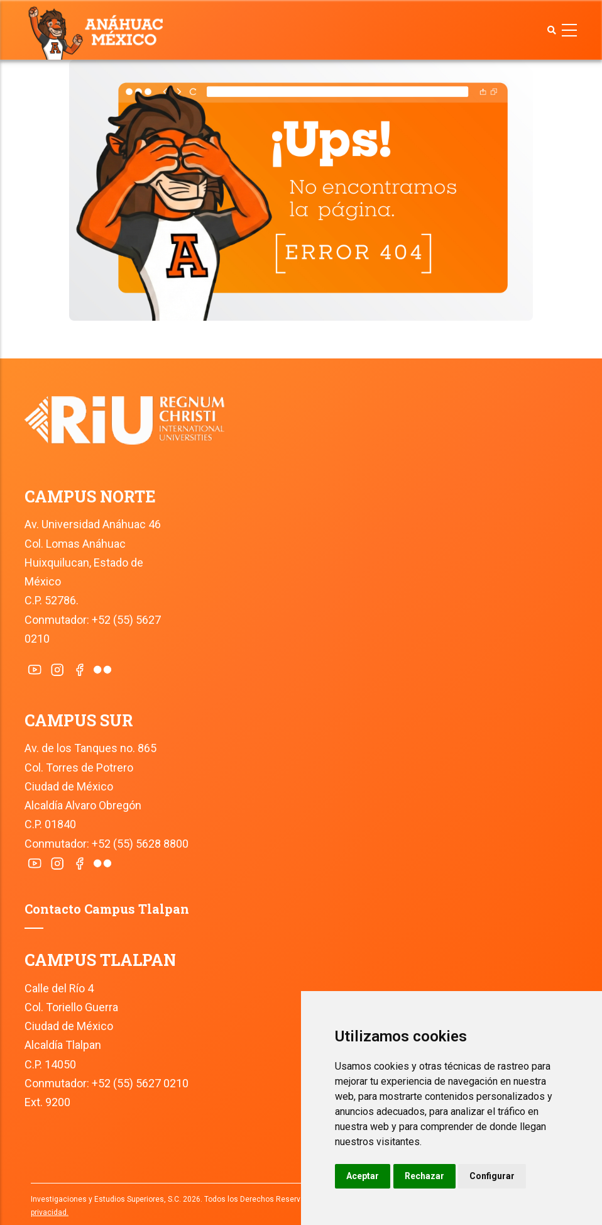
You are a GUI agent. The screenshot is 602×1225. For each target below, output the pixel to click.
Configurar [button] (492, 1176)
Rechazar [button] (424, 1176)
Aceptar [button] (362, 1176)
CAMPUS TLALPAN (100, 960)
